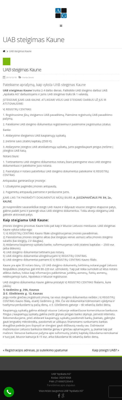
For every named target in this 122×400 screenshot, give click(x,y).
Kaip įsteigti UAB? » (105, 350)
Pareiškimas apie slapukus (61, 385)
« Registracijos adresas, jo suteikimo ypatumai (35, 350)
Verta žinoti (28, 77)
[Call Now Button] (9, 392)
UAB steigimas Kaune (22, 69)
